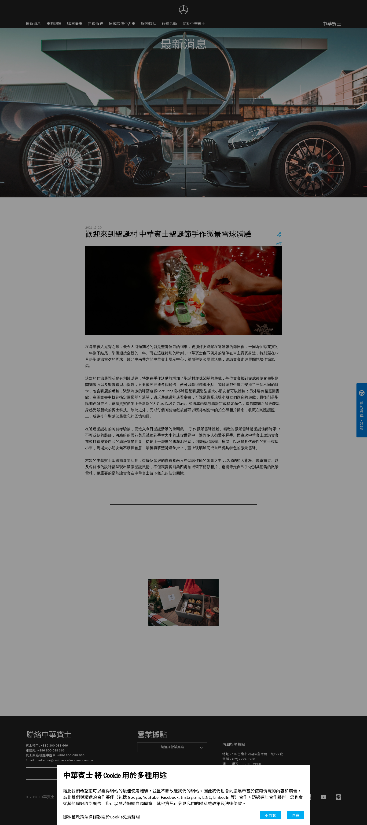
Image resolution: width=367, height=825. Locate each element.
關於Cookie (112, 817)
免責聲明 (131, 817)
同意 (295, 815)
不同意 (270, 815)
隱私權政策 (73, 817)
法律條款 (92, 817)
